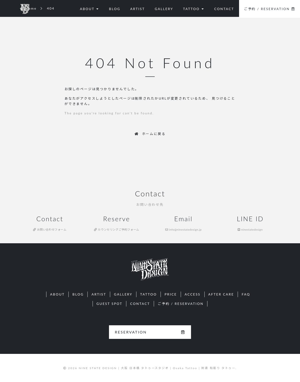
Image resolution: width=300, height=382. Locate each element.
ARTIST (137, 9)
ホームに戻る (150, 134)
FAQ (246, 294)
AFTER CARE (221, 294)
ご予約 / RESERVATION (269, 9)
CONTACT (224, 9)
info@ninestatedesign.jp (183, 229)
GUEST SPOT (110, 304)
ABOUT (89, 9)
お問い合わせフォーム (49, 229)
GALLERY (164, 9)
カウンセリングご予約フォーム (116, 229)
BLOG (114, 9)
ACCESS (193, 294)
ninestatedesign (250, 229)
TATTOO (193, 9)
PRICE (171, 294)
